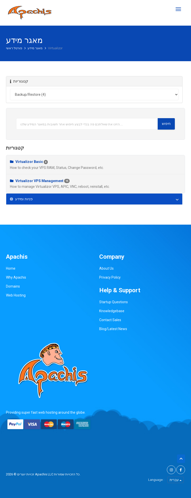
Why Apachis (16, 277)
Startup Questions (113, 302)
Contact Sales (110, 320)
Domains (13, 286)
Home (10, 268)
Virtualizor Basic (95, 165)
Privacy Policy (110, 277)
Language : (156, 480)
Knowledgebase (111, 311)
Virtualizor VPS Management (95, 184)
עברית (176, 480)
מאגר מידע (35, 48)
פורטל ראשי (14, 48)
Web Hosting (16, 295)
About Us (106, 268)
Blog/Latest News (113, 329)
